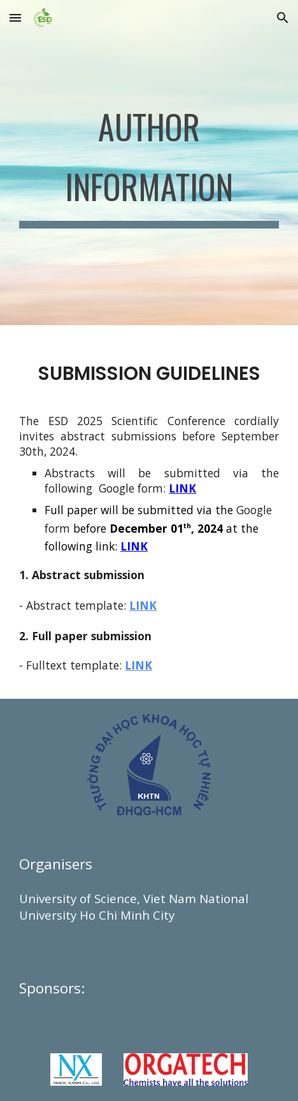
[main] (149, 163)
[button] (15, 17)
